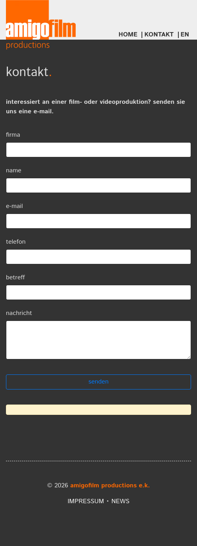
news (120, 501)
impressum (85, 501)
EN (185, 34)
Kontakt (159, 34)
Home (128, 34)
